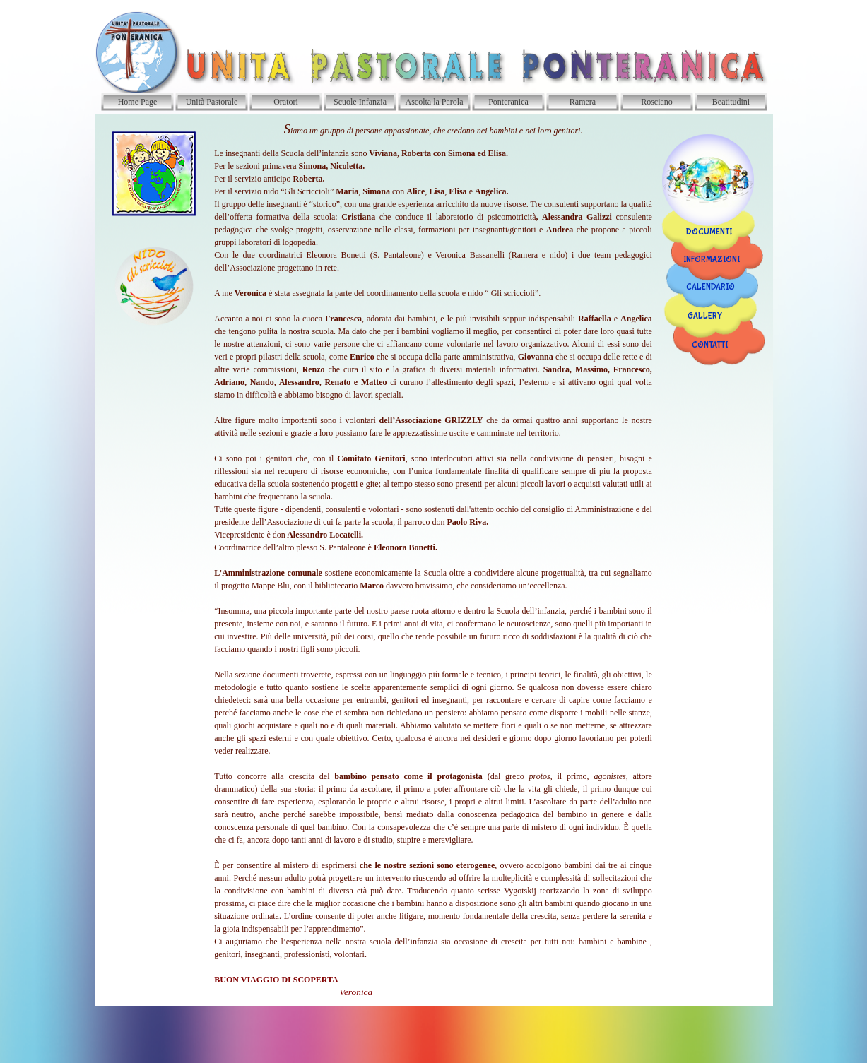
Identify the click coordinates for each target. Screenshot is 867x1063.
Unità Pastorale (212, 102)
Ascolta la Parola (435, 102)
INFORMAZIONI (711, 260)
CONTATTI (710, 345)
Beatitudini (731, 102)
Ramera (583, 102)
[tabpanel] (433, 560)
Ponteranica (508, 102)
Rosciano (657, 102)
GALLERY (705, 316)
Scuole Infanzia (360, 102)
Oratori (285, 102)
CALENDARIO (710, 287)
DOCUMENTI (709, 232)
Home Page (138, 102)
